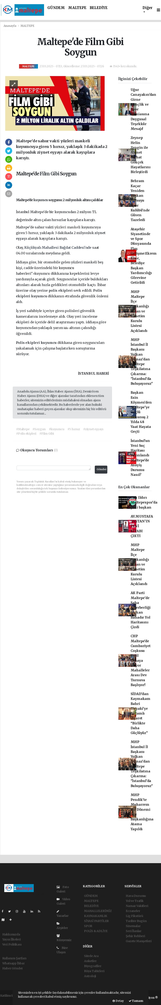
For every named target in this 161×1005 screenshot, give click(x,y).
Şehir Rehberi (135, 936)
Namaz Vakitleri (137, 906)
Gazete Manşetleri (139, 941)
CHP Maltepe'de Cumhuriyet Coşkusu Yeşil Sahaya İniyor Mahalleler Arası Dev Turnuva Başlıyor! (141, 660)
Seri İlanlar (134, 931)
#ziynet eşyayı (93, 429)
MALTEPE (77, 8)
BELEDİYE (99, 8)
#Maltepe (22, 429)
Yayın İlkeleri (11, 939)
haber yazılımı (10, 1000)
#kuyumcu (56, 429)
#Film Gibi (46, 433)
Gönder (102, 469)
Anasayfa (10, 26)
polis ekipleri (61, 290)
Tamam (136, 1001)
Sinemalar (133, 926)
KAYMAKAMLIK (95, 916)
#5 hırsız (74, 429)
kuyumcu (40, 200)
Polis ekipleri (28, 343)
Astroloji (90, 976)
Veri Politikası (12, 944)
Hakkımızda (11, 934)
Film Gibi (50, 174)
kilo (66, 328)
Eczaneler (133, 911)
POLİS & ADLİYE (95, 931)
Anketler (90, 961)
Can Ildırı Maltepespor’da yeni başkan (144, 502)
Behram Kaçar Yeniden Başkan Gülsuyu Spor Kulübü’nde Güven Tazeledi (140, 200)
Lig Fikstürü (134, 916)
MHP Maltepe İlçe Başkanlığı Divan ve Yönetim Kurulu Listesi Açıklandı (140, 311)
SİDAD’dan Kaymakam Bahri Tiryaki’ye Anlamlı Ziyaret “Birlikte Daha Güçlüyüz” (140, 713)
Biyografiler (92, 966)
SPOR (88, 926)
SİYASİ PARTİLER (96, 921)
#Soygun (39, 429)
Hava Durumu (136, 896)
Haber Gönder (12, 968)
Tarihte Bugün (136, 921)
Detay (118, 1001)
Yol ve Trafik (135, 901)
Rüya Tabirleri (94, 971)
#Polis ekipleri (26, 433)
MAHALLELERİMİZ (98, 911)
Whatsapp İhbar (13, 963)
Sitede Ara (91, 956)
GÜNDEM (56, 8)
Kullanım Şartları (14, 958)
